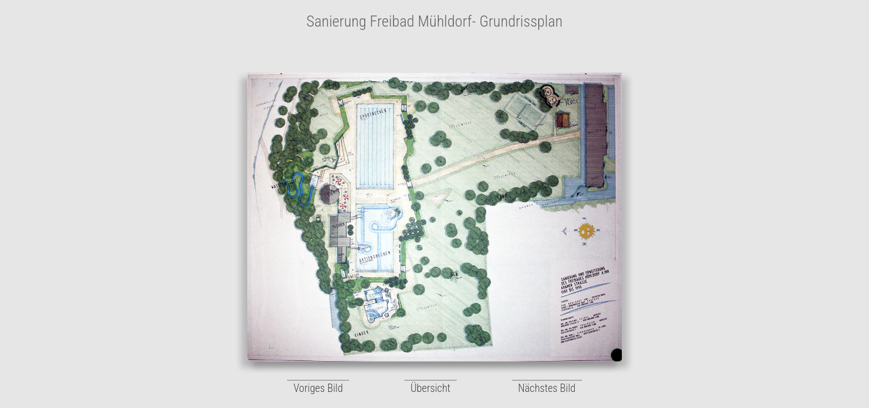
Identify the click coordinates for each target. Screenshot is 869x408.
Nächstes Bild (547, 388)
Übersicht (431, 388)
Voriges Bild (318, 388)
